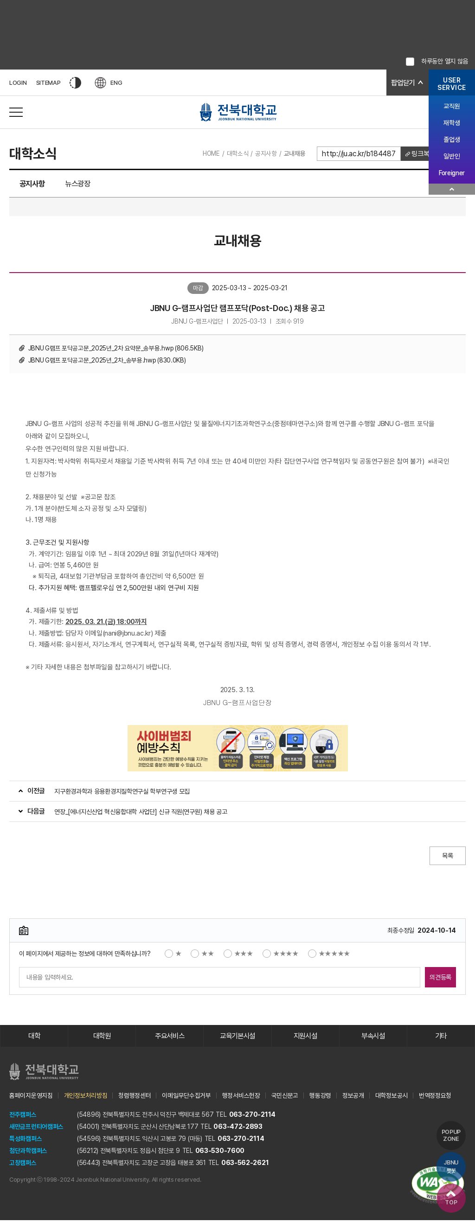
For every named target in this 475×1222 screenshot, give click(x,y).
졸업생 (451, 139)
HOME (208, 153)
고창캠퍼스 (23, 1164)
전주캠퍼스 (23, 1116)
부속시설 (373, 1037)
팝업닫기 (402, 82)
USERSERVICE (451, 83)
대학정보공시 (391, 1097)
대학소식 (236, 153)
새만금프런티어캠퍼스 (36, 1128)
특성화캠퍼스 (25, 1140)
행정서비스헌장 (241, 1097)
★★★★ (281, 954)
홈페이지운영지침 (31, 1097)
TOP (450, 1197)
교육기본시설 (237, 1037)
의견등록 (438, 978)
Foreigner (452, 173)
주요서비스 (170, 1037)
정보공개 (353, 1097)
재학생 (451, 123)
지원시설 (305, 1037)
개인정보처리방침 (86, 1097)
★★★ (238, 954)
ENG (109, 83)
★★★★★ (329, 954)
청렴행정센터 (134, 1097)
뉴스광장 (85, 184)
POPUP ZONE (451, 1134)
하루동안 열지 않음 (444, 61)
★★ (202, 954)
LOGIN (18, 82)
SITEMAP (48, 82)
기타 (441, 1037)
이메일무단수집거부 (186, 1097)
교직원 (451, 106)
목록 (447, 856)
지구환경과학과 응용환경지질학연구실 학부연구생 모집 (122, 792)
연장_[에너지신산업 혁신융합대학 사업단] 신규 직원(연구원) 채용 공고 (140, 812)
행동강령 (320, 1097)
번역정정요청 (435, 1097)
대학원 (101, 1037)
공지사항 (264, 153)
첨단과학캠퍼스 (28, 1152)
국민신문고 (285, 1097)
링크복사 (422, 153)
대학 (34, 1037)
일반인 (451, 156)
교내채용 (293, 153)
